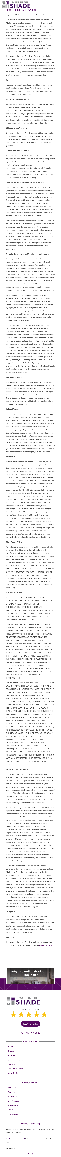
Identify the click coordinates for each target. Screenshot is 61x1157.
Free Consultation (30, 1014)
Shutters (11, 1045)
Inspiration (12, 1087)
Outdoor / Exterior (16, 1050)
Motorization (13, 1063)
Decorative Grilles (15, 1059)
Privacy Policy (16, 1154)
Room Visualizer (15, 1100)
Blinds (10, 1037)
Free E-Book (13, 1095)
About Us (12, 1078)
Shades (11, 1041)
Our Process (13, 1091)
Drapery (11, 1054)
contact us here (45, 945)
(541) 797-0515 (32, 1022)
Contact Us (13, 1104)
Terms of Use (27, 1154)
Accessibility (38, 1154)
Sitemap (47, 1154)
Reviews (11, 1082)
